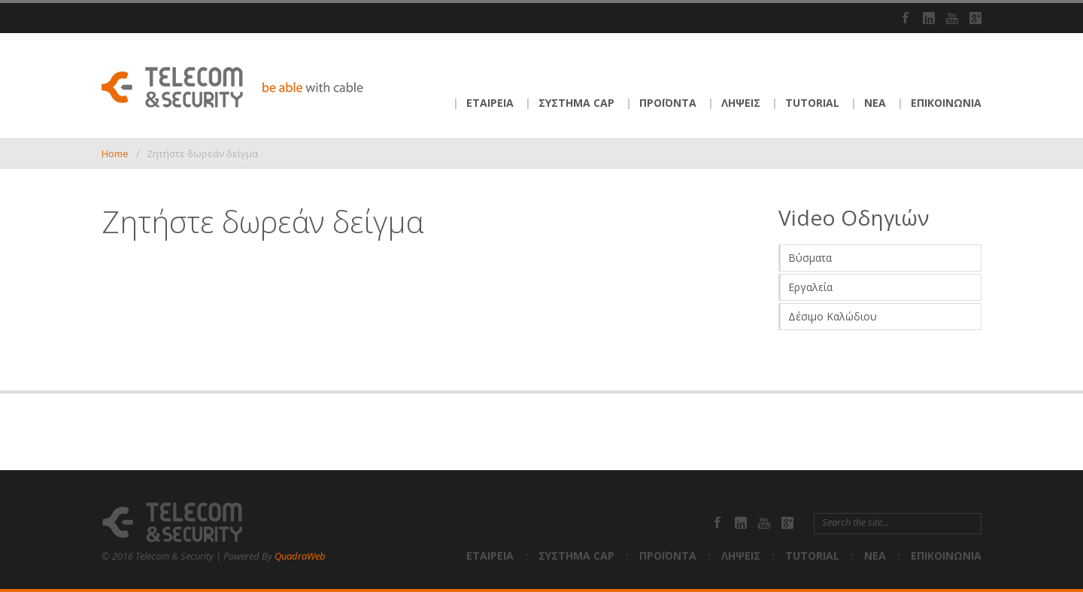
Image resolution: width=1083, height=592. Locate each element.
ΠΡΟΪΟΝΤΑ (667, 103)
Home (115, 153)
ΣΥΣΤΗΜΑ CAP (576, 103)
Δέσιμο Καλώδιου (832, 316)
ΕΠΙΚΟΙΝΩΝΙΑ (946, 103)
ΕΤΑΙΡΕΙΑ (490, 103)
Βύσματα (810, 257)
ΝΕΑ (875, 103)
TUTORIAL (812, 103)
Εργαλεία (810, 287)
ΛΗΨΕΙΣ (740, 103)
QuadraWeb (300, 556)
